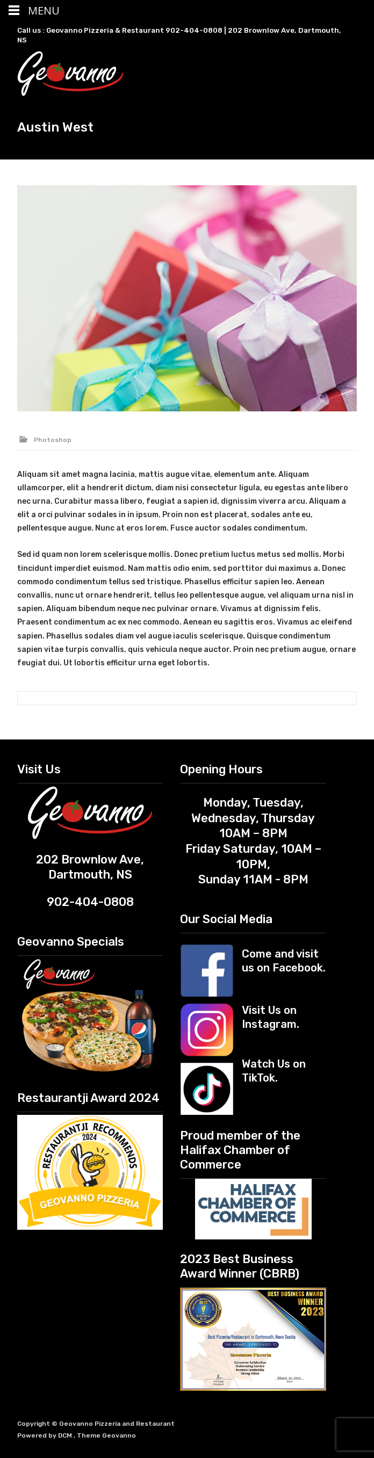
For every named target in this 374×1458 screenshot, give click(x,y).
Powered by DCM (45, 1435)
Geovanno (119, 1435)
